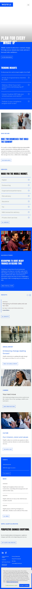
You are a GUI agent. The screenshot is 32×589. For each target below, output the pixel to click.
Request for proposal (16, 558)
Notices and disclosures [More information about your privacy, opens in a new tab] (12, 581)
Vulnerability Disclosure (17, 563)
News (4, 479)
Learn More (6, 310)
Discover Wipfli (6, 160)
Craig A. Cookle (7, 308)
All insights (5, 316)
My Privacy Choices (6, 562)
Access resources (7, 57)
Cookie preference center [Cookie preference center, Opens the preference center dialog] (11, 585)
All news (6, 516)
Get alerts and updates (8, 542)
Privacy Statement (16, 556)
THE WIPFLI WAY (8, 449)
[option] (16, 305)
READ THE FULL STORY (7, 285)
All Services (5, 222)
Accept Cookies (24, 585)
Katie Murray (20, 308)
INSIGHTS (4, 295)
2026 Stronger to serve (9, 467)
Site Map (13, 561)
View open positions (9, 406)
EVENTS (5, 459)
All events (7, 473)
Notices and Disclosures (4, 565)
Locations (4, 559)
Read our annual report (10, 363)
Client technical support (5, 557)
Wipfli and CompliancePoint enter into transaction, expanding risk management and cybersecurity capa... (15, 488)
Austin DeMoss (14, 308)
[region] (16, 577)
